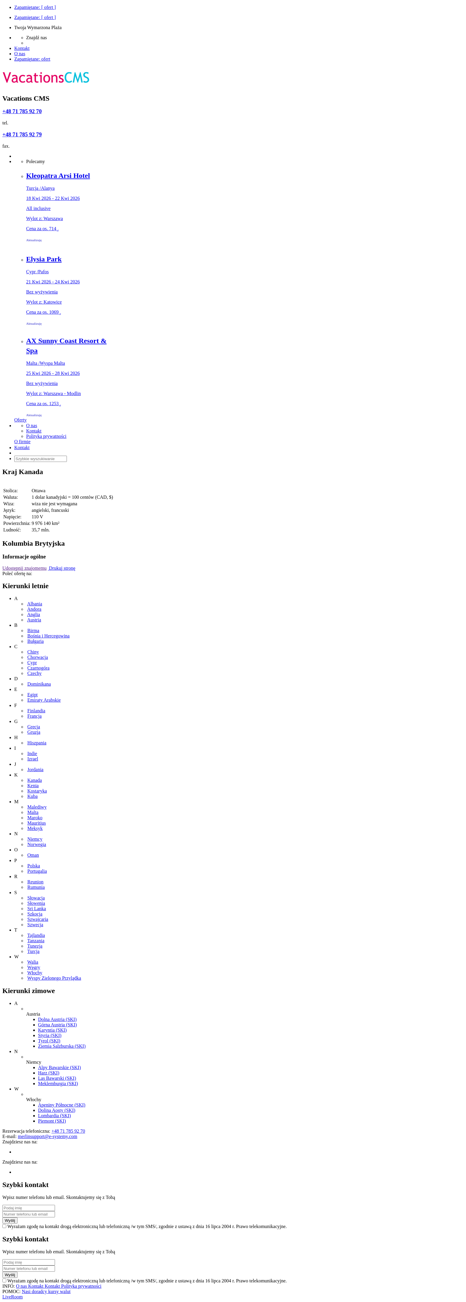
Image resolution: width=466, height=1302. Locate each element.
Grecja (33, 726)
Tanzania (36, 940)
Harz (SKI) (48, 1072)
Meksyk (35, 828)
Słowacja (36, 897)
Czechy (34, 673)
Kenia (33, 785)
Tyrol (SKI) (49, 1040)
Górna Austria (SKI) (57, 1024)
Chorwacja (37, 657)
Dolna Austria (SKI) (57, 1019)
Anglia (33, 614)
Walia (32, 962)
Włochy (34, 972)
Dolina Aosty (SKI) (56, 1110)
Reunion (35, 881)
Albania (34, 603)
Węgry (33, 967)
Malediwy (37, 806)
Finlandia (36, 710)
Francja (34, 716)
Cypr (32, 662)
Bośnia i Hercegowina (48, 635)
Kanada (34, 780)
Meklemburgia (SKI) (58, 1083)
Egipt (32, 694)
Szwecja (35, 924)
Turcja (33, 951)
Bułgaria (35, 641)
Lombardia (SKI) (54, 1115)
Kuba (32, 796)
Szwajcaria (37, 919)
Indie (32, 753)
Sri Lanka (36, 908)
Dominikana (39, 683)
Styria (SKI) (50, 1035)
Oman (33, 855)
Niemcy (34, 839)
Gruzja (33, 732)
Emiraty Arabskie (44, 700)
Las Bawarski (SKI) (57, 1078)
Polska (33, 865)
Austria (34, 619)
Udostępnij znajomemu (24, 568)
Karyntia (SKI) (52, 1030)
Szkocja (34, 913)
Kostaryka (37, 790)
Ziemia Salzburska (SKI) (62, 1046)
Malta (32, 812)
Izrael (32, 758)
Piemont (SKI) (52, 1120)
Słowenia (36, 903)
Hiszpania (36, 742)
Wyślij (10, 1220)
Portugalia (37, 871)
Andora (34, 609)
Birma (33, 630)
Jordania (35, 769)
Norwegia (36, 844)
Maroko (34, 817)
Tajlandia (36, 935)
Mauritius (36, 823)
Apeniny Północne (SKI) (61, 1104)
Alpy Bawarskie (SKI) (59, 1067)
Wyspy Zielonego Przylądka (54, 978)
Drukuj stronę (61, 568)
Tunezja (34, 946)
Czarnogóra (38, 667)
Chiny (33, 651)
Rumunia (36, 887)
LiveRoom (12, 1296)
